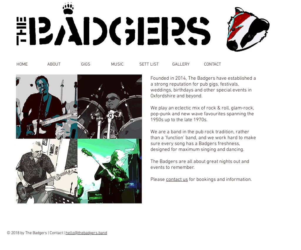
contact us (177, 180)
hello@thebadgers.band (86, 233)
